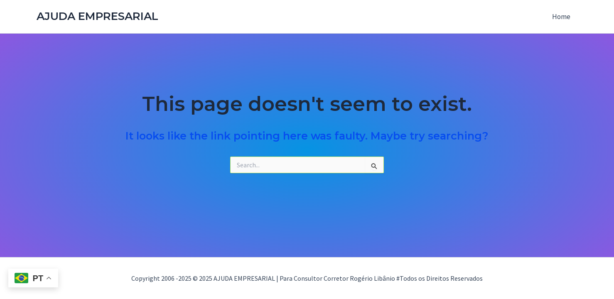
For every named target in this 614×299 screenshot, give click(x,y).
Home (561, 16)
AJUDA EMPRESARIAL (97, 16)
